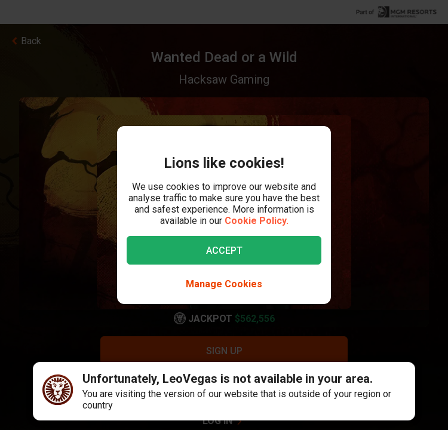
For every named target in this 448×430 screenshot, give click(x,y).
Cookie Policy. (257, 220)
